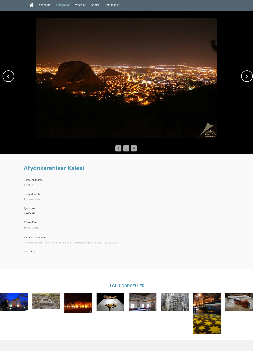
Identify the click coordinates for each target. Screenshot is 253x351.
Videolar (80, 5)
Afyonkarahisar (33, 243)
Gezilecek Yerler (62, 243)
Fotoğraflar (63, 5)
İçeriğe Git (30, 213)
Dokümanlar (112, 5)
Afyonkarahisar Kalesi (87, 243)
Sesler (95, 5)
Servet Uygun (111, 243)
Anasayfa (45, 5)
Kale (47, 243)
